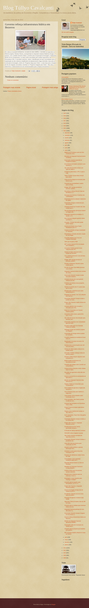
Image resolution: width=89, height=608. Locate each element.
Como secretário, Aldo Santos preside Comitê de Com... (74, 400)
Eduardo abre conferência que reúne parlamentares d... (73, 291)
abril (66, 537)
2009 (64, 555)
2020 (64, 113)
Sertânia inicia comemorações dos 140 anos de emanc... (74, 345)
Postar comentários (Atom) (14, 91)
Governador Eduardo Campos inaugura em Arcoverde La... (74, 513)
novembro (67, 135)
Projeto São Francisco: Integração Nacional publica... (73, 486)
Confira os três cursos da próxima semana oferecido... (73, 471)
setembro (67, 140)
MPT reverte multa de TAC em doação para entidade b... (74, 244)
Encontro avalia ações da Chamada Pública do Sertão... (73, 326)
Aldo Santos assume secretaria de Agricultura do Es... (73, 436)
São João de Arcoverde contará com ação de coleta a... (73, 168)
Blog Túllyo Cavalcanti (28, 8)
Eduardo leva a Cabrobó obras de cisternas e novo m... (73, 475)
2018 (64, 118)
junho (66, 147)
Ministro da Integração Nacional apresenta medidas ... (72, 521)
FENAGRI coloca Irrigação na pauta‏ (73, 433)
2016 (64, 123)
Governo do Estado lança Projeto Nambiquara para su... (73, 226)
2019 (64, 115)
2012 (64, 548)
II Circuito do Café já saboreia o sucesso (74, 430)
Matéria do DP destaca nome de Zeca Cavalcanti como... (74, 153)
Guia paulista (65, 77)
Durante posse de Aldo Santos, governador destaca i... (72, 427)
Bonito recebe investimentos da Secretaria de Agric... (72, 361)
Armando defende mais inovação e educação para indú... (73, 307)
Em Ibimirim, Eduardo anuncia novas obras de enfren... (73, 494)
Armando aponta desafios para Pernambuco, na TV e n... (72, 482)
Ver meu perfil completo (68, 32)
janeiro (67, 544)
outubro (67, 137)
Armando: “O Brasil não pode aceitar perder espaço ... (73, 223)
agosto (67, 142)
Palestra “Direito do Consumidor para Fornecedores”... (74, 384)
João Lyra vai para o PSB (71, 241)
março (66, 539)
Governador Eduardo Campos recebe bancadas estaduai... (74, 275)
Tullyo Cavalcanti (77, 22)
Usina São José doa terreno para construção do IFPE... (72, 444)
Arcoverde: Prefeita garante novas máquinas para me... (73, 248)
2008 (64, 558)
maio (66, 150)
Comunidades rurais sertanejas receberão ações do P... (72, 459)
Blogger (53, 604)
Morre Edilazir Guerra (67, 99)
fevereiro (67, 542)
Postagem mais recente (11, 87)
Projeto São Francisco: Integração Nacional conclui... (73, 423)
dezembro (67, 132)
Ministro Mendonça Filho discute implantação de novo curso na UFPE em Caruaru (77, 87)
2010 (64, 552)
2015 (64, 125)
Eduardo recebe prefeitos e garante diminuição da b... (73, 448)
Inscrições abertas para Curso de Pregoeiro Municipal (73, 238)
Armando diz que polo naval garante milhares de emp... (73, 279)
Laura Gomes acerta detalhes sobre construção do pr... (73, 396)
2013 (64, 130)
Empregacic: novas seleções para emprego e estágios (73, 479)
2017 (64, 120)
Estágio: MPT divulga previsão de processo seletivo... (73, 188)
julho (66, 145)
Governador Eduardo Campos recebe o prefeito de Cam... (74, 299)
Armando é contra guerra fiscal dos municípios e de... (73, 451)
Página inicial (31, 87)
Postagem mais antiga (50, 87)
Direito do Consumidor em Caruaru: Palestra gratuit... (73, 310)
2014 (64, 128)
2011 (64, 550)
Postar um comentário (13, 80)
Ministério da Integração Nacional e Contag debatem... (73, 467)
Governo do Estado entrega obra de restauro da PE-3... (73, 490)
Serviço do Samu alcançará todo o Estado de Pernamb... (73, 252)
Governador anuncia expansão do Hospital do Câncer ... (73, 160)
